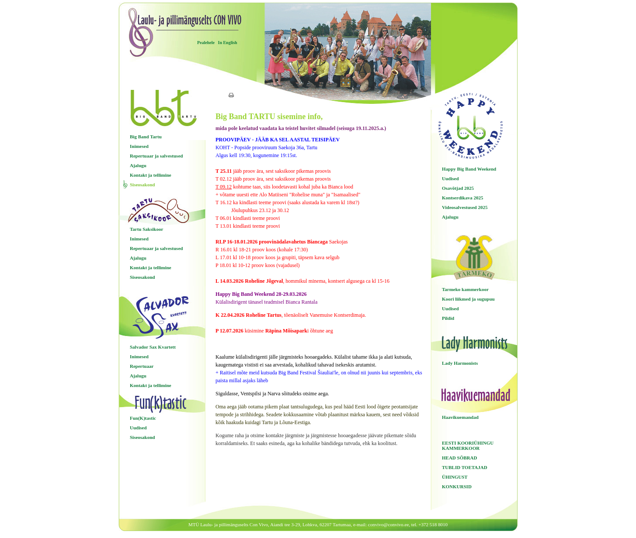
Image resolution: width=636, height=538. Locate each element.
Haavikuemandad (460, 417)
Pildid (448, 318)
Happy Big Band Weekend (469, 168)
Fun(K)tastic (143, 418)
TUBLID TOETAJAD (464, 467)
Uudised (138, 427)
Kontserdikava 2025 (462, 197)
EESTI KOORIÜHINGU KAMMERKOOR (468, 445)
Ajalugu (138, 165)
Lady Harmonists (460, 363)
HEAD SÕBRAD (459, 457)
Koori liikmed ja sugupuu (468, 299)
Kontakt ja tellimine (150, 175)
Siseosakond (142, 184)
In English (227, 42)
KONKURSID (457, 486)
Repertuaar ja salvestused (156, 155)
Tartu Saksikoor (146, 229)
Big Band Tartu (146, 136)
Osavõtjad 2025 (458, 188)
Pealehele (206, 42)
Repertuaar (141, 366)
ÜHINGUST (455, 477)
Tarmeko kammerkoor (465, 289)
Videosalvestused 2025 (464, 207)
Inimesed (139, 146)
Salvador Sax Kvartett (153, 347)
